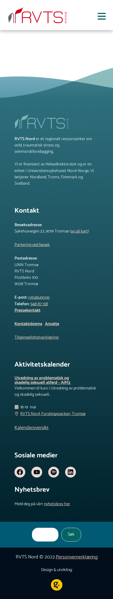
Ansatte (52, 323)
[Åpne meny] (102, 17)
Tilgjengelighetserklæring (36, 337)
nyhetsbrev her (57, 504)
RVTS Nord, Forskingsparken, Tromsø (53, 414)
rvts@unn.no (39, 297)
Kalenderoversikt (31, 428)
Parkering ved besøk (32, 244)
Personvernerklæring (77, 557)
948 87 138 (39, 304)
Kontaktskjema (28, 323)
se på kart (79, 231)
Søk (71, 534)
